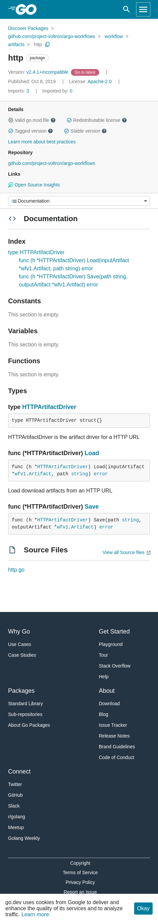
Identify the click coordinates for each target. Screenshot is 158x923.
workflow (114, 36)
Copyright (80, 863)
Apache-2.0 (99, 81)
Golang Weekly (24, 838)
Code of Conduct (116, 757)
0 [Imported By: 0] (57, 91)
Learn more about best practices (42, 141)
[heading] (28, 9)
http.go (16, 570)
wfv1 (20, 474)
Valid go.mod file (32, 120)
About (107, 690)
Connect (19, 771)
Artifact (40, 474)
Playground (111, 644)
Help (104, 676)
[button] (10, 120)
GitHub (15, 795)
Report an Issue (80, 892)
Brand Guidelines (117, 746)
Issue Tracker (113, 725)
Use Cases (19, 644)
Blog (103, 714)
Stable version (85, 131)
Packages (21, 690)
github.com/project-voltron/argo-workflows (51, 36)
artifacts (16, 44)
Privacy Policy (80, 882)
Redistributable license (97, 120)
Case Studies (22, 655)
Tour (103, 655)
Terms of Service (80, 872)
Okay (143, 908)
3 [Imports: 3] (19, 91)
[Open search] (126, 9)
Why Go (19, 631)
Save (92, 506)
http (38, 44)
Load (92, 453)
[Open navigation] (143, 9)
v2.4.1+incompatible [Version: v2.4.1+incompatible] (39, 72)
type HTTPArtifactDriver (36, 252)
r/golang (16, 816)
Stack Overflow (114, 666)
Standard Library (25, 703)
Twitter (15, 784)
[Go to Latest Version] (85, 72)
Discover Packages (28, 28)
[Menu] (79, 201)
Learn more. (36, 914)
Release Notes (114, 736)
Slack (13, 806)
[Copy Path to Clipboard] (47, 44)
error (101, 474)
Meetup (16, 827)
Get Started (114, 631)
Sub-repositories (25, 714)
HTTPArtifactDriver (49, 407)
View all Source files (124, 552)
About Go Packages (29, 725)
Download (109, 703)
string (79, 474)
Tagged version (30, 131)
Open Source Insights (34, 184)
